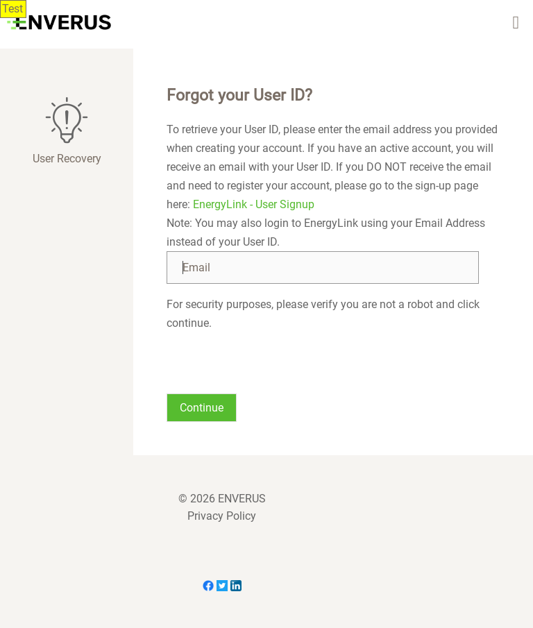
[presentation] (272, 359)
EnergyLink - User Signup (253, 204)
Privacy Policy (221, 516)
